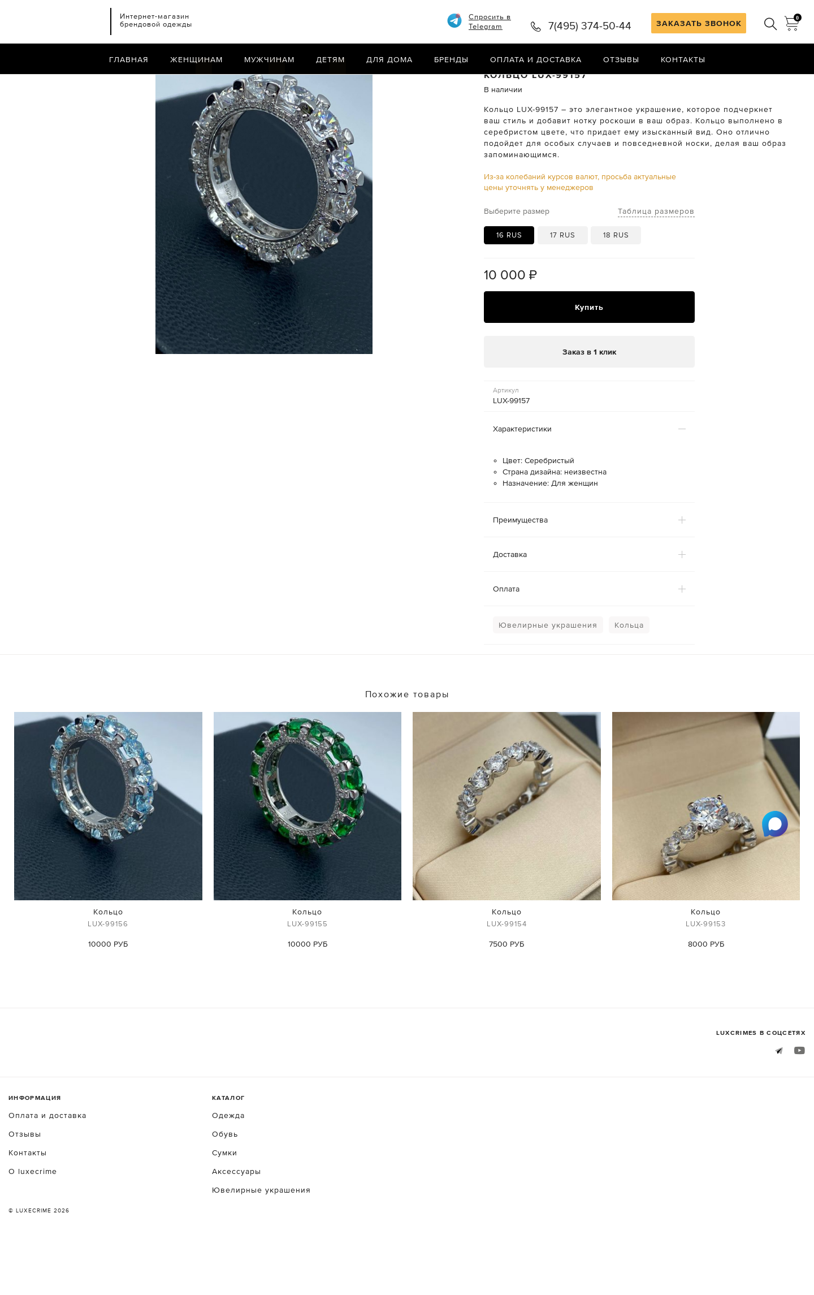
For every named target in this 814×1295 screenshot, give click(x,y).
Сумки (224, 1197)
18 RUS (616, 280)
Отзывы (621, 59)
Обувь (225, 1178)
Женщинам (196, 59)
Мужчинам (269, 59)
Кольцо (108, 964)
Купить (589, 351)
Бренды (451, 59)
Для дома (389, 59)
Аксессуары (236, 1215)
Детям (330, 59)
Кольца (629, 670)
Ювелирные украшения (548, 670)
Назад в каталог (769, 83)
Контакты (683, 59)
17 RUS (562, 280)
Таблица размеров (656, 255)
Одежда (228, 1159)
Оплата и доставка (536, 59)
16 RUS (509, 280)
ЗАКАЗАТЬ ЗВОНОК (699, 23)
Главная (129, 59)
